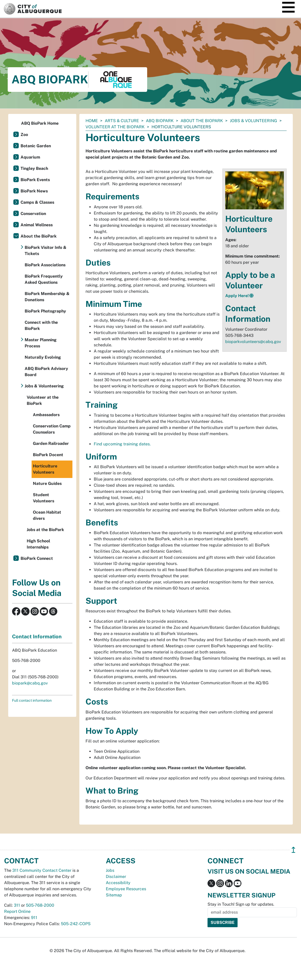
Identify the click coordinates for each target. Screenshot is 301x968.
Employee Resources (126, 888)
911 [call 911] (34, 917)
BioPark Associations (45, 264)
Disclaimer (116, 876)
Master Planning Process (41, 342)
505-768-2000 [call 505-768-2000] (40, 905)
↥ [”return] (293, 850)
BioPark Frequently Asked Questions (44, 279)
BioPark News (34, 191)
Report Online (17, 911)
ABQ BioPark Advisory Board (46, 371)
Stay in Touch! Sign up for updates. (241, 904)
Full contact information (32, 700)
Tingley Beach (34, 168)
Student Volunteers (43, 497)
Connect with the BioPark (41, 325)
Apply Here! (237, 295)
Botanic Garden (36, 145)
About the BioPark (202, 120)
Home (92, 120)
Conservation (33, 213)
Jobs (110, 870)
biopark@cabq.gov (30, 683)
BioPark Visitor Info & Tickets (46, 250)
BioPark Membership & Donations (47, 296)
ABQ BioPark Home (40, 123)
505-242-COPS (76, 923)
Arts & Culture (122, 120)
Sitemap (114, 895)
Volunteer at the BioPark (115, 126)
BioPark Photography (45, 311)
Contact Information (37, 636)
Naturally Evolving (43, 357)
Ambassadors (46, 414)
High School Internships (38, 544)
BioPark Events (35, 179)
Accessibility (118, 882)
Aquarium (30, 157)
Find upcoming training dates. (122, 444)
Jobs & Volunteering (253, 120)
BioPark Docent (48, 454)
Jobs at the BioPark (45, 529)
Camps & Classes (37, 202)
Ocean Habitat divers (47, 515)
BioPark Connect (37, 558)
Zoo (24, 134)
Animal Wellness (37, 224)
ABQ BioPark (160, 120)
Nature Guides (47, 483)
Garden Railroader (51, 443)
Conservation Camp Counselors (52, 429)
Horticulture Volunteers (45, 469)
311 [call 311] (17, 905)
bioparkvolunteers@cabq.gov (253, 341)
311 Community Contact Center (41, 870)
